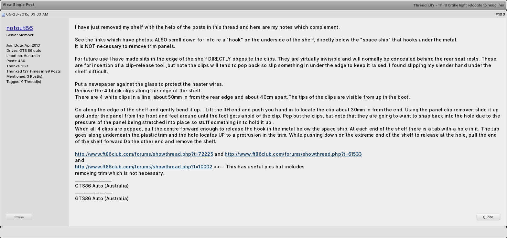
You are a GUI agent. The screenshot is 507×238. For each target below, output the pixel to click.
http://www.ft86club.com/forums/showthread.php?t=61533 (293, 154)
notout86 (19, 28)
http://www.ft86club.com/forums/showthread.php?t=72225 (144, 154)
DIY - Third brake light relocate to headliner (466, 5)
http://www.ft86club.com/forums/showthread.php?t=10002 (143, 166)
